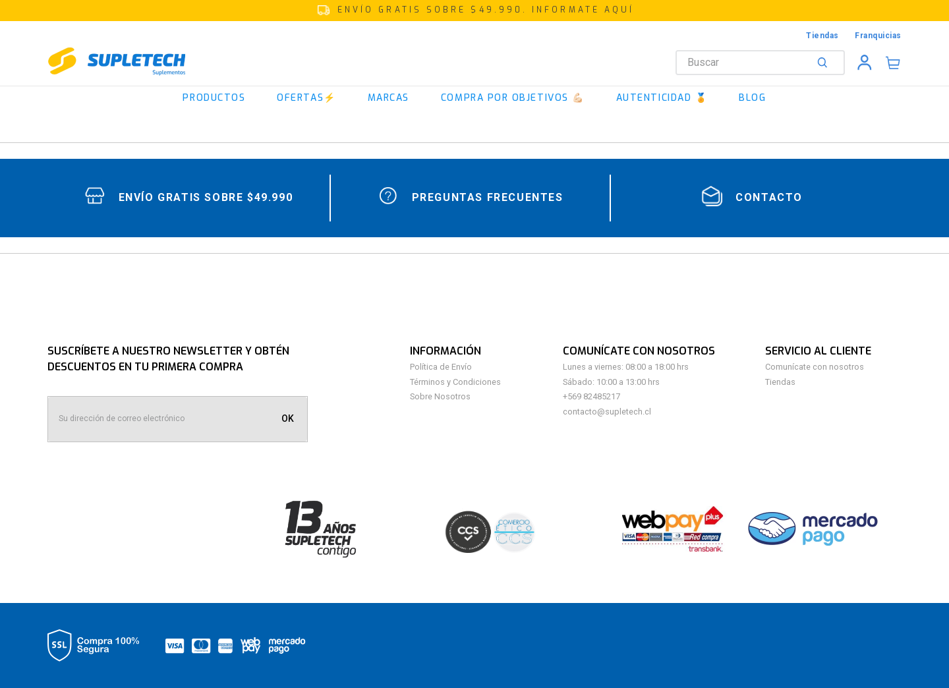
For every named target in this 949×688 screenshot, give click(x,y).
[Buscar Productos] (825, 62)
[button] (474, 10)
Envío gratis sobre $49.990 (206, 197)
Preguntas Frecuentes (487, 197)
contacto (769, 197)
